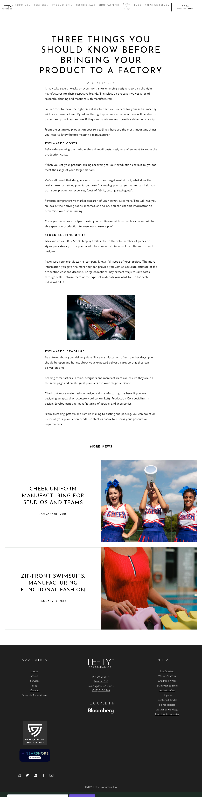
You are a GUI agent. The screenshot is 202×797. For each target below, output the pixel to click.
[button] (23, 5)
